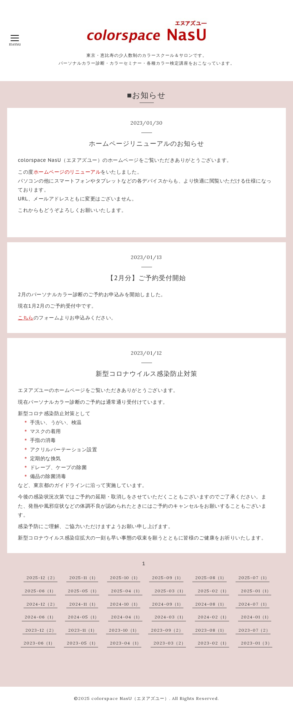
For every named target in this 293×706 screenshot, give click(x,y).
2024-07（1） (253, 604)
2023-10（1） (124, 630)
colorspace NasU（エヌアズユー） (130, 698)
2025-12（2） (41, 577)
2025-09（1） (167, 577)
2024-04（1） (126, 617)
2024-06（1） (40, 617)
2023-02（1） (213, 643)
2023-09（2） (167, 630)
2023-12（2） (40, 630)
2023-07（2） (254, 630)
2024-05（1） (83, 617)
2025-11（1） (83, 577)
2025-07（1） (253, 577)
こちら (26, 317)
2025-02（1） (213, 590)
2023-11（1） (82, 630)
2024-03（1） (170, 617)
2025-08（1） (211, 577)
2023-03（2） (169, 643)
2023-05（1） (82, 643)
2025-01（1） (256, 590)
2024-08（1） (211, 604)
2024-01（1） (256, 617)
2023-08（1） (211, 630)
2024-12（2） (41, 604)
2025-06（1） (40, 590)
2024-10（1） (125, 604)
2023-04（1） (125, 643)
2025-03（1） (170, 590)
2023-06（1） (39, 643)
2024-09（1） (167, 604)
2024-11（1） (83, 604)
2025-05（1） (83, 590)
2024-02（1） (213, 617)
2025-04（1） (126, 590)
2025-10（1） (125, 577)
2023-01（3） (256, 643)
